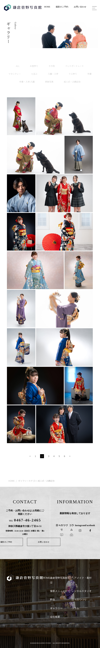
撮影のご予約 (62, 7)
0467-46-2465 (27, 520)
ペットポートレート (74, 65)
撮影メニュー (57, 591)
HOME (47, 7)
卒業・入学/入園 (27, 81)
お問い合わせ (80, 7)
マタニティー (14, 73)
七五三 (34, 73)
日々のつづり (79, 599)
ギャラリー (56, 608)
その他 (52, 65)
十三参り (73, 73)
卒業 (89, 73)
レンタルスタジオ (82, 591)
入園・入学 (53, 73)
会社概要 (55, 616)
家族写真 (49, 81)
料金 (52, 599)
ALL (17, 65)
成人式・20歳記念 (72, 81)
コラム (75, 608)
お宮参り (34, 65)
